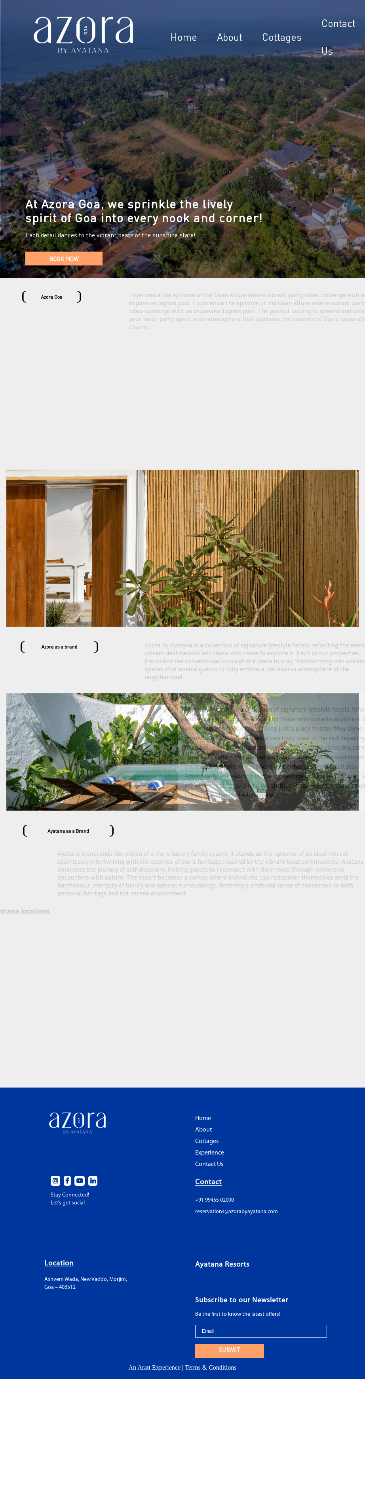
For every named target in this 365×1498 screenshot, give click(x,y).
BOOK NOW (64, 258)
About (229, 37)
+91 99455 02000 (214, 1234)
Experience (209, 1187)
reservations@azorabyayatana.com (236, 1246)
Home (183, 37)
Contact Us (209, 1199)
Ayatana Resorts (222, 1299)
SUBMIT (229, 1385)
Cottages (282, 37)
